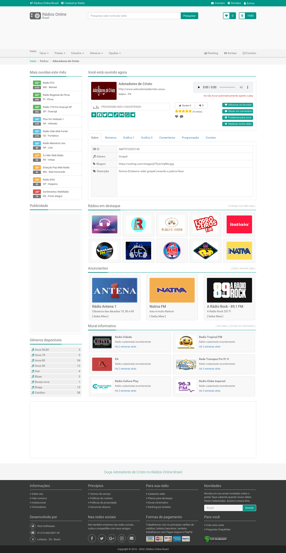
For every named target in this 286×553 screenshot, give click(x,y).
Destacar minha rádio (238, 123)
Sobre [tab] (94, 137)
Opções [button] (115, 53)
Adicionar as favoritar (238, 104)
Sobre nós (37, 493)
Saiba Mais (100, 316)
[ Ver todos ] (222, 326)
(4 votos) (197, 111)
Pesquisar (189, 15)
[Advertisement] (143, 34)
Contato (218, 3)
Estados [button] (77, 53)
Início (33, 61)
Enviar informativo (157, 502)
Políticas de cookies (101, 498)
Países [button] (60, 53)
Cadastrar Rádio (73, 3)
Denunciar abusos (99, 506)
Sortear (230, 53)
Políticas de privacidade (103, 502)
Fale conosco (39, 498)
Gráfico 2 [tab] (147, 137)
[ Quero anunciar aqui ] (243, 268)
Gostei (185, 105)
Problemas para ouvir (238, 117)
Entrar (249, 3)
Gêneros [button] (96, 53)
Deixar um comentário (238, 111)
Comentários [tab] (167, 137)
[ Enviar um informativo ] (242, 326)
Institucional (38, 502)
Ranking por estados (159, 506)
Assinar (249, 507)
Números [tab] (110, 137)
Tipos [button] (44, 53)
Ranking (211, 53)
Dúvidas (234, 3)
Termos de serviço (100, 493)
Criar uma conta (215, 525)
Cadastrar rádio (156, 493)
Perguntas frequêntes (218, 529)
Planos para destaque (159, 498)
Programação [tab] (190, 137)
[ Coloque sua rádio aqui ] (241, 206)
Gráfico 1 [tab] (128, 137)
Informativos (38, 506)
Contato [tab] (211, 137)
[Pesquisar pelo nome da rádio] (134, 15)
